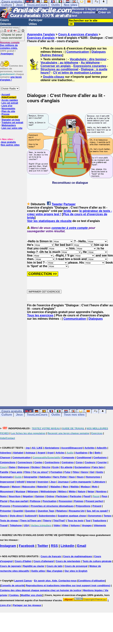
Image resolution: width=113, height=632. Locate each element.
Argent (41, 452)
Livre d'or (6, 105)
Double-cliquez (53, 76)
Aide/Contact (8, 97)
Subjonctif (31, 515)
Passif (87, 496)
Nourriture (15, 496)
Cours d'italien (23, 561)
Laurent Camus (23, 580)
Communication (77, 51)
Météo (72, 491)
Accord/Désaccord (72, 447)
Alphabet (18, 452)
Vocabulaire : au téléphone (59, 62)
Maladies (55, 486)
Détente (5, 24)
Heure (80, 476)
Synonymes (95, 515)
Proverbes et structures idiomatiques (52, 506)
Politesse (35, 501)
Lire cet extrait (9, 102)
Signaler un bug (10, 119)
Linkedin (67, 546)
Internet (30, 481)
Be (91, 452)
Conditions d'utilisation (91, 580)
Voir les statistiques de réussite (49, 221)
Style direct (16, 515)
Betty (98, 452)
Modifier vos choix (31, 595)
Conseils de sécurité (12, 585)
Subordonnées (47, 515)
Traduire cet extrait (12, 122)
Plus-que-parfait (19, 501)
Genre (84, 472)
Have (72, 476)
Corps (79, 462)
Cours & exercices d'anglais (78, 34)
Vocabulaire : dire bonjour (88, 59)
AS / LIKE (37, 447)
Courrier (102, 462)
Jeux (19, 5)
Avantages (7, 53)
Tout (87, 520)
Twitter (42, 546)
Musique (20, 491)
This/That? (59, 520)
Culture (6, 5)
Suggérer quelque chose (72, 515)
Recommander (9, 116)
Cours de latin (54, 566)
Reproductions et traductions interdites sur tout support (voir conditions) (68, 585)
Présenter (5, 510)
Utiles (33, 24)
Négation (28, 496)
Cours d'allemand (44, 561)
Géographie (30, 476)
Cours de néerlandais (68, 561)
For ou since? (40, 472)
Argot (50, 452)
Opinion (39, 496)
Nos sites (70, 5)
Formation (56, 472)
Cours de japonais (10, 566)
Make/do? (42, 486)
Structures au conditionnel (59, 69)
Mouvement (6, 491)
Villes (65, 525)
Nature (81, 491)
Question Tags (46, 510)
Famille (4, 472)
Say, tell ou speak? (97, 510)
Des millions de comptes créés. (10, 45)
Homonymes (93, 476)
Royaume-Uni (77, 510)
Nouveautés (8, 108)
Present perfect (94, 501)
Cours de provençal (76, 566)
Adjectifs (102, 447)
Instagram (8, 546)
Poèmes (79, 501)
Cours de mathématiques (77, 556)
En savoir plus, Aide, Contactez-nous (55, 580)
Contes (38, 462)
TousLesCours (37, 5)
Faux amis (16, 472)
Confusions (100, 457)
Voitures (75, 525)
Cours (4, 20)
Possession (65, 501)
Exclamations (82, 467)
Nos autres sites (10, 144)
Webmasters (8, 125)
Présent (96, 506)
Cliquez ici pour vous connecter (11, 36)
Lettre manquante (81, 481)
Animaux (30, 452)
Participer (36, 20)
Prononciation (20, 506)
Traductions (99, 520)
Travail (4, 525)
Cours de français (51, 556)
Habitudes (45, 476)
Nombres (101, 491)
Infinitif (20, 481)
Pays (104, 496)
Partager (70, 204)
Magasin (5, 486)
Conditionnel (83, 457)
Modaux (85, 486)
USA (26, 525)
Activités (89, 447)
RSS (54, 546)
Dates (12, 467)
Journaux (63, 481)
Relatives (61, 510)
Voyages (87, 525)
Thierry (47, 520)
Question (30, 510)
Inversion (42, 481)
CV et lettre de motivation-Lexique (77, 72)
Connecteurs (25, 462)
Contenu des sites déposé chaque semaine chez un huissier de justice (40, 590)
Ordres (50, 496)
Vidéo (57, 525)
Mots (95, 486)
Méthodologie (48, 491)
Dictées (35, 467)
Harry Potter (60, 476)
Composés (68, 457)
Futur (68, 472)
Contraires (68, 462)
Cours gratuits (11, 411)
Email (81, 546)
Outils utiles (38, 571)
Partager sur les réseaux (27, 605)
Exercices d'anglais (41, 37)
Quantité (18, 510)
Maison (16, 486)
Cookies (14, 595)
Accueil (5, 94)
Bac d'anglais (54, 571)
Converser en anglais (55, 66)
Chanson (5, 457)
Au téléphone (90, 62)
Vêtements (100, 525)
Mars (65, 486)
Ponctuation (49, 501)
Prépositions (83, 506)
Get (92, 472)
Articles (60, 452)
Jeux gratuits (8, 142)
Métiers (62, 491)
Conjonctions (7, 462)
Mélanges (32, 491)
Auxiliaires (81, 452)
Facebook (26, 546)
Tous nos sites (74, 414)
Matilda (74, 486)
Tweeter (57, 204)
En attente (67, 467)
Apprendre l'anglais (41, 34)
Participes (62, 496)
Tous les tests (76, 520)
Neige (90, 491)
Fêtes (76, 472)
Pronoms (5, 506)
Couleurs (90, 462)
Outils (55, 5)
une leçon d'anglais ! (11, 78)
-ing (27, 447)
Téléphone (16, 525)
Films (27, 472)
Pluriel (3, 501)
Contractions (52, 462)
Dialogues (98, 51)
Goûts (99, 472)
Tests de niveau (9, 520)
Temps (107, 515)
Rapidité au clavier (34, 566)
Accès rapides (9, 100)
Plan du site (8, 111)
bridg (67, 210)
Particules (75, 496)
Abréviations (52, 447)
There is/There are (30, 520)
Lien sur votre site (11, 128)
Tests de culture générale (97, 561)
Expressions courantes (89, 66)
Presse (5, 114)
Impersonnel (7, 481)
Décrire (46, 467)
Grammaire (6, 476)
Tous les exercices (40, 315)
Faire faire (98, 467)
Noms (3, 496)
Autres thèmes (52, 55)
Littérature (99, 481)
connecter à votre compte (69, 227)
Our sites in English (76, 571)
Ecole (55, 467)
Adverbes (5, 452)
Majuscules (28, 486)
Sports (4, 515)
